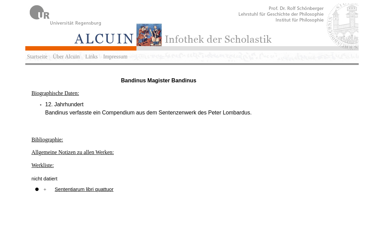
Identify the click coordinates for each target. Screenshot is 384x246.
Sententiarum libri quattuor (84, 189)
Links (91, 56)
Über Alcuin (66, 56)
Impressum (115, 56)
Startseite (37, 56)
